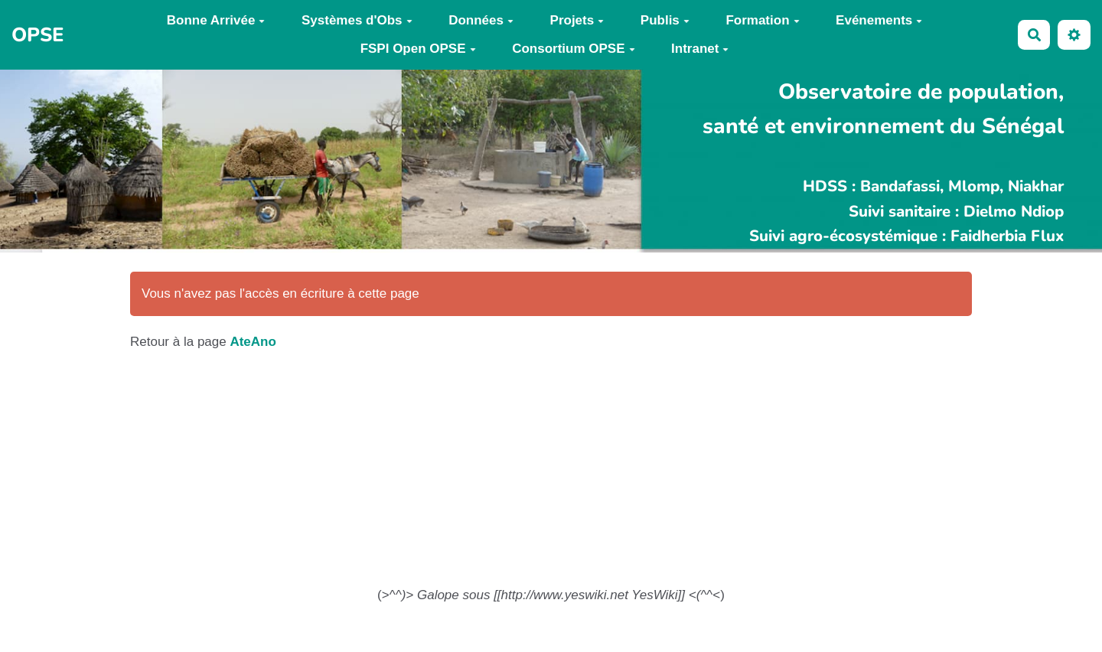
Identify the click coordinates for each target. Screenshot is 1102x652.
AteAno (253, 341)
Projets (577, 20)
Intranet (700, 48)
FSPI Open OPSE (418, 48)
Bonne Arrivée (216, 20)
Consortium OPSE (573, 48)
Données (481, 20)
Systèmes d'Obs (357, 20)
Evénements (879, 20)
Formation (762, 20)
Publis (665, 20)
